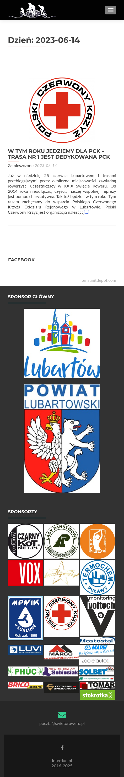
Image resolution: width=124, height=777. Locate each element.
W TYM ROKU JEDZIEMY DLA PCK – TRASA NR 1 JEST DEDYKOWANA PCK (59, 154)
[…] (86, 212)
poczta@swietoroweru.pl (62, 723)
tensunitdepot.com (99, 280)
